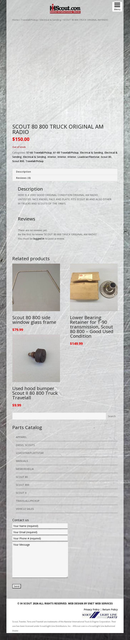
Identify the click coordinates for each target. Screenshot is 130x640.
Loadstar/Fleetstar (88, 163)
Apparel (21, 444)
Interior (52, 163)
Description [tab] (23, 178)
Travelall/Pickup (29, 19)
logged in (38, 245)
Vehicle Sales (25, 515)
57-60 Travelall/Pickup (39, 159)
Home (15, 19)
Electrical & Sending (50, 19)
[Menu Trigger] (117, 7)
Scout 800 (18, 168)
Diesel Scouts (25, 452)
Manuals (22, 468)
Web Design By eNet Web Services (90, 610)
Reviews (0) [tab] (23, 184)
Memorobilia (25, 476)
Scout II (21, 499)
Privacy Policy (91, 616)
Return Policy (110, 616)
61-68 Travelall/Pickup (66, 159)
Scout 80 (106, 163)
